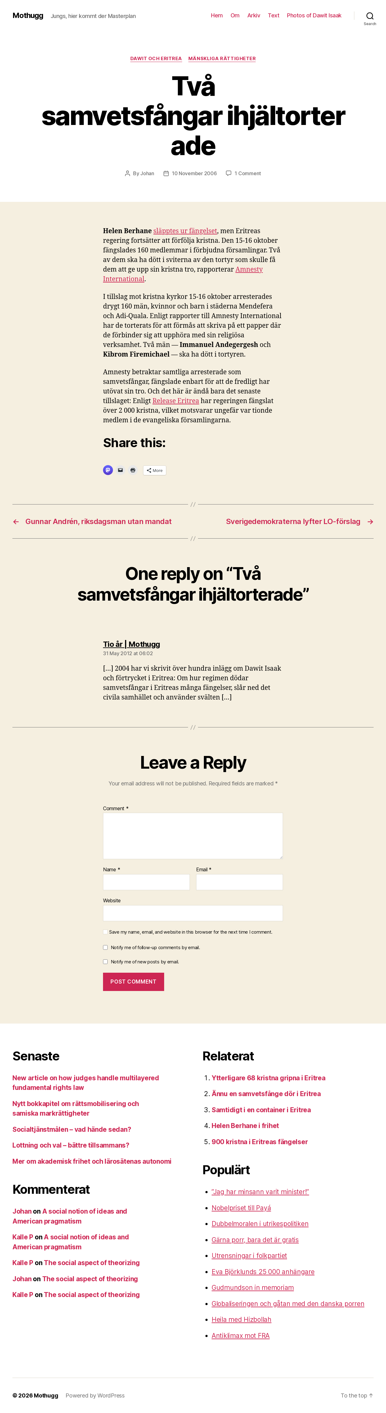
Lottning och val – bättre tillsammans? (70, 1145)
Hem (217, 15)
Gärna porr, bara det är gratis (255, 1240)
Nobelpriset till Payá (241, 1208)
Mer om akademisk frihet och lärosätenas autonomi (92, 1161)
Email (204, 870)
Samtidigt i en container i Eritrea (261, 1110)
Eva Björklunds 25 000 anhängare (263, 1272)
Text (273, 15)
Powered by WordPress (95, 1395)
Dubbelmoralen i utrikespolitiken (260, 1224)
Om (235, 15)
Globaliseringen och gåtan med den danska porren (288, 1304)
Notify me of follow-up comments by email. (155, 947)
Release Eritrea (175, 401)
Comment (116, 808)
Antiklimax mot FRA (241, 1336)
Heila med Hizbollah (242, 1319)
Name (111, 870)
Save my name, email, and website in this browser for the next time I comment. (190, 932)
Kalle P (22, 1237)
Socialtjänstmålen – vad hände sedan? (71, 1129)
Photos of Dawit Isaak (314, 15)
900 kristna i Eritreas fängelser (260, 1142)
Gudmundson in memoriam (253, 1287)
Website (112, 900)
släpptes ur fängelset (185, 231)
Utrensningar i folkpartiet (249, 1256)
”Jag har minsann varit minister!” (260, 1192)
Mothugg (27, 15)
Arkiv (253, 15)
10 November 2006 (194, 173)
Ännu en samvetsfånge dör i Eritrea (266, 1094)
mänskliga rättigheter (222, 58)
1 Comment (248, 173)
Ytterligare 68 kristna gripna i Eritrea (268, 1078)
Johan (147, 173)
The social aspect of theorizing (92, 1263)
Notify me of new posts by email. (145, 962)
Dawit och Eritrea (156, 58)
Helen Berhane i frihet (245, 1126)
